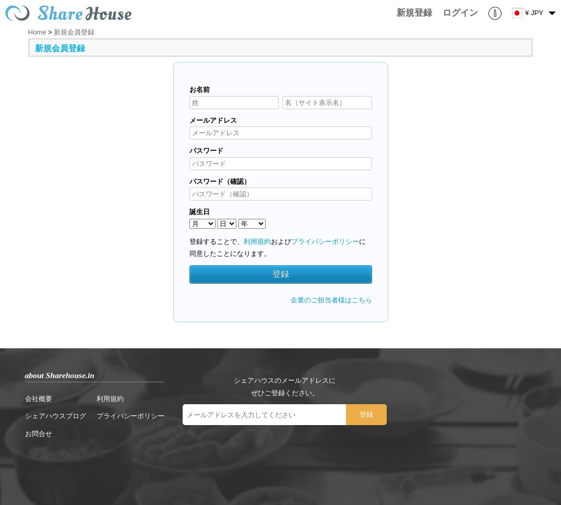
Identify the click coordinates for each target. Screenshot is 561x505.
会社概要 (38, 399)
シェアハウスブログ (55, 416)
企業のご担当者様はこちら (331, 300)
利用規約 (257, 241)
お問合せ (38, 434)
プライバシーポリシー (325, 241)
